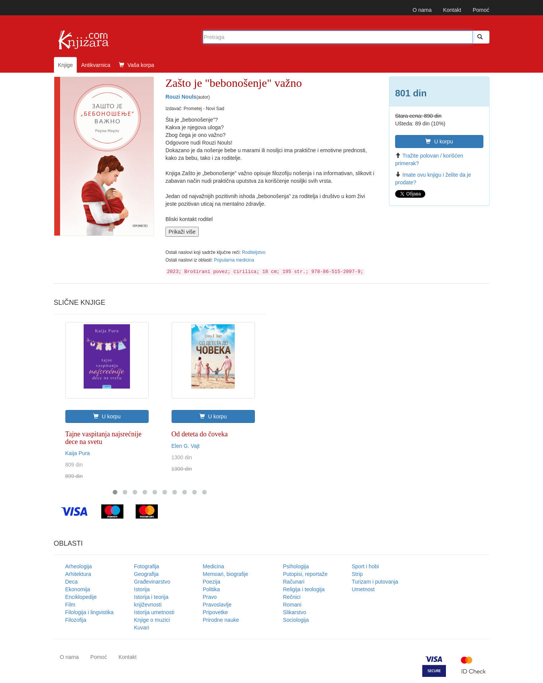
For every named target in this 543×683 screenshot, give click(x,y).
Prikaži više (182, 232)
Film (70, 605)
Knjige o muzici (152, 620)
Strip (357, 574)
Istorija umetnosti (154, 612)
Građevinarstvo (152, 582)
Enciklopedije (81, 597)
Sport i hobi (365, 566)
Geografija (146, 574)
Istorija (142, 589)
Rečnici (292, 597)
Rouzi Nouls (180, 97)
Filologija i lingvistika (89, 612)
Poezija (211, 582)
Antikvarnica (95, 65)
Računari (294, 582)
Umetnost (363, 589)
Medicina (213, 566)
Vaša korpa (136, 65)
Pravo (210, 597)
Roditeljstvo (253, 252)
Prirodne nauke (221, 620)
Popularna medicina (234, 260)
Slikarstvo (294, 612)
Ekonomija (77, 589)
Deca (71, 582)
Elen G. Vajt (186, 446)
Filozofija (75, 620)
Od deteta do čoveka (200, 434)
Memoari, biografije (225, 574)
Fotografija (146, 566)
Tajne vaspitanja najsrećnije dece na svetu (103, 438)
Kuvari (141, 627)
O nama (422, 10)
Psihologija (296, 566)
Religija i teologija (304, 589)
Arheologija (78, 566)
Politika (211, 589)
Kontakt (452, 10)
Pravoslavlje (217, 605)
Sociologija (296, 620)
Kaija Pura (77, 453)
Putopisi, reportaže (305, 574)
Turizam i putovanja (375, 582)
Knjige (65, 65)
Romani (292, 605)
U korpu (439, 141)
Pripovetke (215, 612)
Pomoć (481, 10)
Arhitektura (78, 574)
